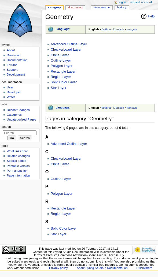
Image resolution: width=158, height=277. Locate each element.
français (132, 29)
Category (54, 7)
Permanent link (17, 170)
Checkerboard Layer (66, 49)
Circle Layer (60, 55)
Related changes (18, 156)
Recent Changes (18, 109)
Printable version (18, 165)
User (10, 87)
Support (12, 69)
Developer (14, 92)
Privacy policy (58, 267)
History (121, 7)
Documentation (17, 60)
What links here (17, 151)
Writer (11, 97)
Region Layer (61, 77)
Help (151, 16)
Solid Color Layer (64, 82)
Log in (122, 2)
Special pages (16, 160)
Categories (14, 114)
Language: (63, 29)
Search (6, 126)
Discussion (75, 7)
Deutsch (118, 29)
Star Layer (59, 88)
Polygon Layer (61, 66)
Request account (141, 2)
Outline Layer (61, 60)
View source (102, 7)
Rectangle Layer (63, 71)
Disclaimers (144, 267)
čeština (106, 29)
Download (13, 55)
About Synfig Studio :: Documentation (102, 267)
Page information (18, 175)
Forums (12, 64)
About (11, 50)
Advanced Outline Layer (69, 44)
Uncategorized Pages (21, 119)
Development (16, 74)
